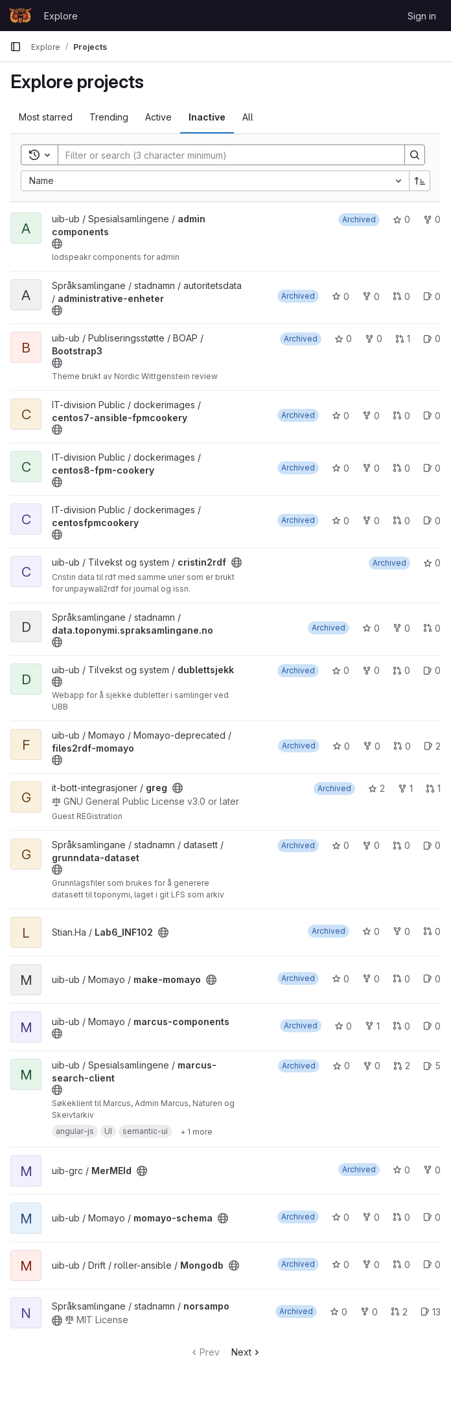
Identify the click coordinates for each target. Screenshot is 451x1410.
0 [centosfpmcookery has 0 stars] (340, 520)
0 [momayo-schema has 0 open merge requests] (401, 1217)
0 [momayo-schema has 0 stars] (340, 1217)
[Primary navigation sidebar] (15, 46)
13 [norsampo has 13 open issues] (431, 1311)
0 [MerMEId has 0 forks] (432, 1169)
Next (246, 1352)
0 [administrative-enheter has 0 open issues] (432, 296)
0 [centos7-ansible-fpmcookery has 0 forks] (371, 415)
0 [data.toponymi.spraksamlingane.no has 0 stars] (371, 628)
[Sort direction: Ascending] (420, 180)
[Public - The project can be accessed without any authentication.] (57, 243)
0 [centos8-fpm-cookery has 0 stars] (340, 468)
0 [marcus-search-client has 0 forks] (371, 1065)
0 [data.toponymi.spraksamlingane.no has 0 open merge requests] (432, 628)
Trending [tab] (108, 116)
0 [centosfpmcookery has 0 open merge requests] (401, 520)
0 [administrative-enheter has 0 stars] (340, 296)
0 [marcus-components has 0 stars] (343, 1026)
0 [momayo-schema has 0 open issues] (432, 1217)
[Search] (224, 155)
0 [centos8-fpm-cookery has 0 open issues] (432, 468)
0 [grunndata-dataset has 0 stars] (340, 845)
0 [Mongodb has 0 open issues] (432, 1264)
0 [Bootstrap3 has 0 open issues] (432, 338)
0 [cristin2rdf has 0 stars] (432, 562)
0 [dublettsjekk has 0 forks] (371, 670)
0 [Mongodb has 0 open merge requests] (401, 1264)
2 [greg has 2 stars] (376, 788)
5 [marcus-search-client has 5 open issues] (432, 1065)
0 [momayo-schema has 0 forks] (371, 1217)
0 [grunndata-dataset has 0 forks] (371, 845)
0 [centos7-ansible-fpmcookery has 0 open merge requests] (401, 415)
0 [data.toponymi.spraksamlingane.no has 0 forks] (401, 628)
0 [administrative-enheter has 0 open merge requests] (401, 296)
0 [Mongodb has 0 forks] (371, 1264)
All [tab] (247, 116)
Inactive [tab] (207, 116)
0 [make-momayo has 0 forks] (371, 978)
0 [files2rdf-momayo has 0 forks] (371, 746)
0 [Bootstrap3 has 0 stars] (343, 338)
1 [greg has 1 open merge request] (433, 788)
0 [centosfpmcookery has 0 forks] (371, 520)
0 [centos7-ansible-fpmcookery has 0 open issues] (432, 415)
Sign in (422, 15)
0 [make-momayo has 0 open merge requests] (401, 978)
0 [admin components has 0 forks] (432, 219)
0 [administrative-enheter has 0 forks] (371, 296)
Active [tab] (158, 116)
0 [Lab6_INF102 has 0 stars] (371, 931)
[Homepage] (20, 15)
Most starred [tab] (46, 116)
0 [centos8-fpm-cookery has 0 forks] (371, 468)
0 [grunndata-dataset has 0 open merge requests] (401, 845)
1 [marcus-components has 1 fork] (372, 1026)
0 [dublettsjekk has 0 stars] (340, 670)
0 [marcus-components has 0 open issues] (432, 1026)
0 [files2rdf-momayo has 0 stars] (341, 746)
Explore (61, 15)
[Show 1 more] (196, 1131)
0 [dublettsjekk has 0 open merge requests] (401, 670)
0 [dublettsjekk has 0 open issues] (432, 670)
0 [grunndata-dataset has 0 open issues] (432, 845)
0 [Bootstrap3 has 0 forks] (373, 338)
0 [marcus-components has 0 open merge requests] (401, 1026)
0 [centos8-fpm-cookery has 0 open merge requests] (401, 468)
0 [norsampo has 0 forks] (369, 1311)
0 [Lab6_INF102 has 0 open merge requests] (432, 931)
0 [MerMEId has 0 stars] (401, 1169)
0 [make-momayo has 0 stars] (340, 978)
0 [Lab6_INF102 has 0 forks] (401, 931)
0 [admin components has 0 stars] (401, 219)
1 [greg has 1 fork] (405, 788)
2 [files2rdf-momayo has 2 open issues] (432, 746)
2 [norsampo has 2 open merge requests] (399, 1311)
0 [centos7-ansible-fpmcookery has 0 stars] (340, 415)
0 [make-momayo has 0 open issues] (432, 978)
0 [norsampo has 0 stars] (338, 1311)
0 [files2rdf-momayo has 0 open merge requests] (402, 746)
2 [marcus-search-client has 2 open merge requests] (401, 1065)
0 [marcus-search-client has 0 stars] (341, 1065)
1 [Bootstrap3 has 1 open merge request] (402, 338)
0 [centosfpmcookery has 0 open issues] (432, 520)
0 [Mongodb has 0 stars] (340, 1264)
